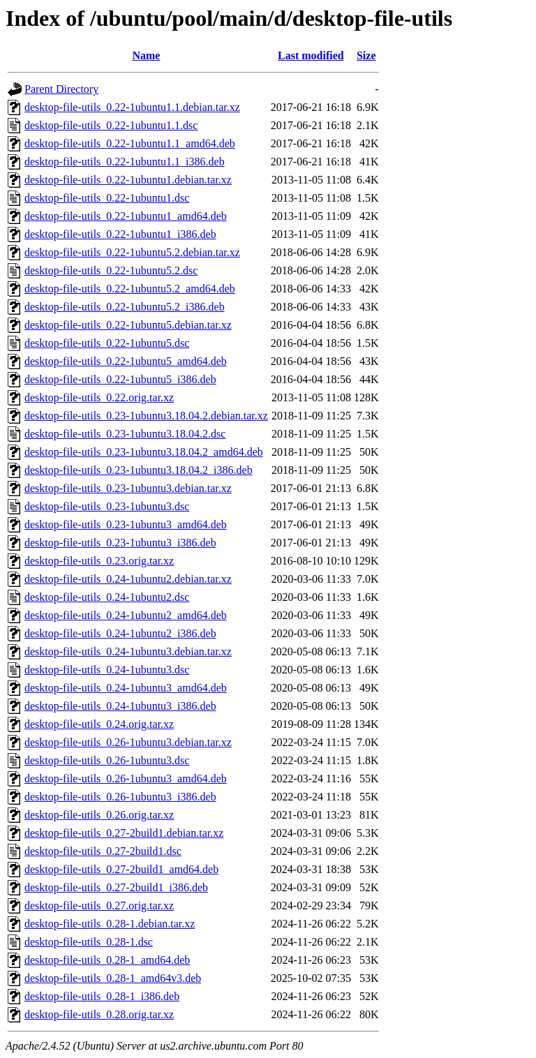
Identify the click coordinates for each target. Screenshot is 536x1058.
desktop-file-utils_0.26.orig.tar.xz (99, 815)
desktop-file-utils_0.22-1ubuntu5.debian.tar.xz (128, 325)
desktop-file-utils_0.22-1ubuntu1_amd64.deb (125, 216)
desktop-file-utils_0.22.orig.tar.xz (99, 397)
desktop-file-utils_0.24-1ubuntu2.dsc (106, 597)
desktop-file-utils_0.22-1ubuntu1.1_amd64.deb (129, 143)
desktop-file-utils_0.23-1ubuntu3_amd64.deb (125, 524)
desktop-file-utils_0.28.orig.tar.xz (99, 1014)
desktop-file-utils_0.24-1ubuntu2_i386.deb (120, 633)
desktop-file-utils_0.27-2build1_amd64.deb (121, 869)
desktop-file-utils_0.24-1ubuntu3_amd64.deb (125, 688)
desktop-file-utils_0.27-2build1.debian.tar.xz (123, 833)
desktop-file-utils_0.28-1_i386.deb (101, 996)
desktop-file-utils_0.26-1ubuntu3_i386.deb (120, 797)
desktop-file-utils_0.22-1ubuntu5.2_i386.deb (124, 307)
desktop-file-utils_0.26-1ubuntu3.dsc (106, 760)
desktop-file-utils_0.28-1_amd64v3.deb (112, 978)
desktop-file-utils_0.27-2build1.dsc (102, 851)
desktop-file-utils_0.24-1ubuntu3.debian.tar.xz (128, 651)
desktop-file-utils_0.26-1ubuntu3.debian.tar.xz (128, 742)
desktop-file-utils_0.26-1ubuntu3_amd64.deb (125, 778)
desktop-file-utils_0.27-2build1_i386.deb (116, 887)
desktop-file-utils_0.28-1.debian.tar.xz (109, 924)
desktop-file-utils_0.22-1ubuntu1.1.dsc (111, 125)
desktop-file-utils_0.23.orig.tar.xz (99, 561)
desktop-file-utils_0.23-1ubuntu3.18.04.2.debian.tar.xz (146, 416)
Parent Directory (61, 89)
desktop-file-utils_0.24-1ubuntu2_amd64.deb (125, 615)
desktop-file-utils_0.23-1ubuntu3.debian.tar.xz (128, 488)
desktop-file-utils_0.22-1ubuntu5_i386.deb (120, 379)
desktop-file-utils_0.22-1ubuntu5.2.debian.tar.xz (132, 252)
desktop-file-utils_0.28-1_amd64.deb (107, 960)
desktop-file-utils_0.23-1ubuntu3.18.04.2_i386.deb (138, 470)
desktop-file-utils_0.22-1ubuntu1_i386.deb (120, 234)
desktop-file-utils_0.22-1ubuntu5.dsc (106, 343)
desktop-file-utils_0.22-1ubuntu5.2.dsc (111, 270)
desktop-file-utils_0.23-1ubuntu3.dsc (106, 506)
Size (366, 55)
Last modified (311, 55)
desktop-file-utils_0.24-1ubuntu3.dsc (106, 670)
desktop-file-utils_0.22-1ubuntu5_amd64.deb (125, 361)
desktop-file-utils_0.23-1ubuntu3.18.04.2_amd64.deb (143, 452)
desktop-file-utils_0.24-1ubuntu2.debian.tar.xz (128, 579)
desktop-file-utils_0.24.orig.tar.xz (99, 724)
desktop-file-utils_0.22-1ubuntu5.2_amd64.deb (129, 289)
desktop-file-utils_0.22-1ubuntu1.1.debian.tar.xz (132, 107)
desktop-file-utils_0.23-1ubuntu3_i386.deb (120, 543)
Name (146, 55)
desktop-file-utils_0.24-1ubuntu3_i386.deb (120, 706)
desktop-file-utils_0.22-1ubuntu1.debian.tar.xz (128, 180)
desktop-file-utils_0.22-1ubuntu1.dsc (106, 198)
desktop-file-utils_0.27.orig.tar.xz (99, 905)
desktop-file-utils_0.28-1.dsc (88, 942)
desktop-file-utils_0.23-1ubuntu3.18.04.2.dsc (124, 434)
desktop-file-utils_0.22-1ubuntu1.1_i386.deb (124, 161)
